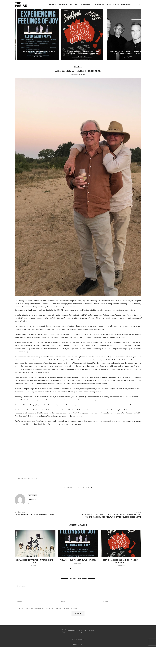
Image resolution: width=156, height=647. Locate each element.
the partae (81, 74)
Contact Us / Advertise (119, 4)
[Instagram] (86, 631)
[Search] (140, 4)
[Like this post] (80, 487)
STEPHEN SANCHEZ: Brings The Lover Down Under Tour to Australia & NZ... (120, 52)
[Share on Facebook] (84, 487)
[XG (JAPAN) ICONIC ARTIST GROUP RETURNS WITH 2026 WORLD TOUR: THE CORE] (36, 34)
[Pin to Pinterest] (89, 487)
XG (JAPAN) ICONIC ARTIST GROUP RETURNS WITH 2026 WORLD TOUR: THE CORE (35, 51)
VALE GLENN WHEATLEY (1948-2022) (26, 478)
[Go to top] (78, 644)
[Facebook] (69, 631)
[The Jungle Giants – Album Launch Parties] (78, 34)
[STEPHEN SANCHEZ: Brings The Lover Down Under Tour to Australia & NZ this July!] (120, 34)
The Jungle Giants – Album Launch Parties (78, 52)
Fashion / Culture (68, 4)
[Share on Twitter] (86, 487)
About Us (99, 4)
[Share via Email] (92, 487)
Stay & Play (86, 4)
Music (51, 4)
